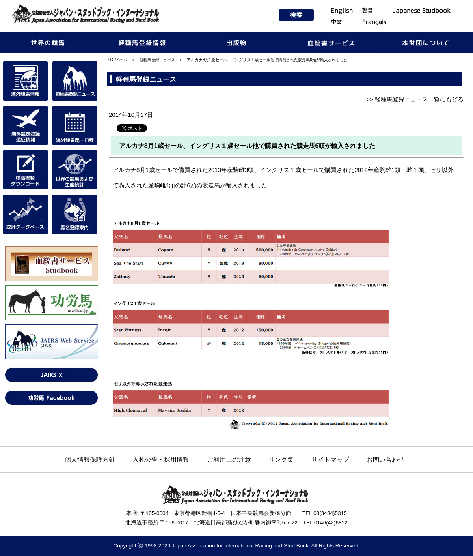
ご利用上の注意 (229, 459)
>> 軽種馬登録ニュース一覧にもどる (415, 99)
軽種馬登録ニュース (157, 60)
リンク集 (281, 459)
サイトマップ (330, 459)
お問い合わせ (385, 459)
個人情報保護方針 (90, 459)
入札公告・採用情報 (160, 459)
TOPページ (118, 60)
